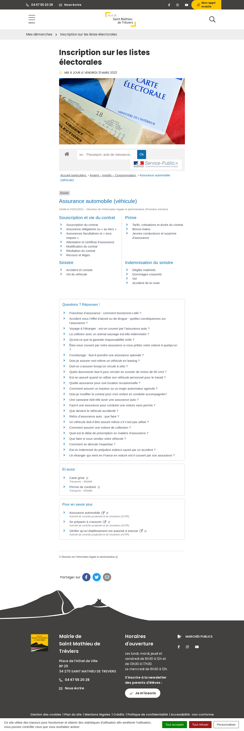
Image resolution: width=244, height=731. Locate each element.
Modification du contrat (82, 246)
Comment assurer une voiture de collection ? (100, 427)
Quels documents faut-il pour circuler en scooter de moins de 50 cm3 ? (118, 372)
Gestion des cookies (45, 714)
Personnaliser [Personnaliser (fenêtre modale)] (226, 724)
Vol (134, 278)
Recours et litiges (78, 255)
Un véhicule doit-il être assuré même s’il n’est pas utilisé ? (109, 422)
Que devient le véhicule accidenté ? (93, 411)
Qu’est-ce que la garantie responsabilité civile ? (101, 339)
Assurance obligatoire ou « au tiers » (91, 229)
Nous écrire (71, 688)
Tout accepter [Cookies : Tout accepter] (174, 724)
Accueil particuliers (73, 175)
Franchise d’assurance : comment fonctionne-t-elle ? (105, 313)
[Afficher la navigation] (32, 19)
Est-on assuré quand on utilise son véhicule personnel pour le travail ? (117, 377)
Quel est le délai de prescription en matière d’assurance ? (109, 433)
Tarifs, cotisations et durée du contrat (157, 224)
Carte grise (78, 478)
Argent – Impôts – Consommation (113, 175)
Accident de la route (146, 283)
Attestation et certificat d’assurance (90, 242)
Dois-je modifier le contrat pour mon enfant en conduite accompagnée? (118, 394)
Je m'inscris (143, 693)
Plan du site (73, 714)
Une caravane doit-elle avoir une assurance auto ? (104, 399)
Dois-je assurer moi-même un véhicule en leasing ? (104, 360)
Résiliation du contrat (80, 250)
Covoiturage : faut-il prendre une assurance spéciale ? (106, 355)
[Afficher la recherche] (212, 19)
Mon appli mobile (206, 4)
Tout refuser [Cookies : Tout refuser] (200, 724)
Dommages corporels (147, 274)
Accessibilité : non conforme (192, 714)
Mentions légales (97, 714)
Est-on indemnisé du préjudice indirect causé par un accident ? (112, 450)
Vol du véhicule (76, 274)
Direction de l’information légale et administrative (90, 556)
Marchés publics (199, 636)
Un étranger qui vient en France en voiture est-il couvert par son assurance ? (122, 455)
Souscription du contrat (82, 224)
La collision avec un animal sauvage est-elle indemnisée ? (109, 334)
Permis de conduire (84, 487)
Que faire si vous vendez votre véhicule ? (97, 438)
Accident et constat (79, 270)
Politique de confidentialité (147, 714)
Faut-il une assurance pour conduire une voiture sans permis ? (112, 405)
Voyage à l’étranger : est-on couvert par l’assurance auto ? (109, 328)
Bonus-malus (141, 229)
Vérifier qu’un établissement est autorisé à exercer (108, 531)
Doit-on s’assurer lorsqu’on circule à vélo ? (98, 366)
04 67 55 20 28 (74, 679)
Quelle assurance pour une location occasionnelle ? (104, 383)
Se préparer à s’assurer (89, 521)
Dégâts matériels (144, 270)
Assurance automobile (88, 512)
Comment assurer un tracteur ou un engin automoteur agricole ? (113, 388)
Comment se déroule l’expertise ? (92, 444)
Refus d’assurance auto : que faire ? (94, 416)
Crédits (118, 714)
